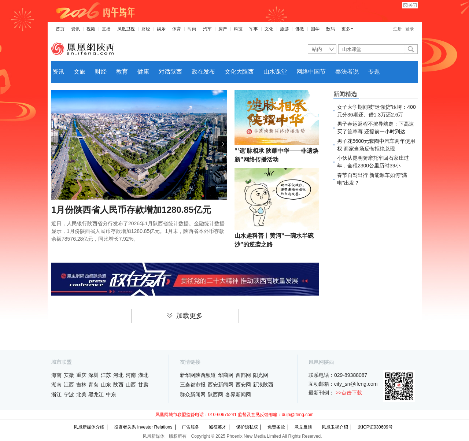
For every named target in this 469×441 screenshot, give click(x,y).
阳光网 (260, 375)
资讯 (75, 29)
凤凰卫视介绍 (335, 427)
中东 (111, 394)
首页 (60, 29)
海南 (56, 375)
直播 (106, 29)
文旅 (79, 71)
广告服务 (190, 427)
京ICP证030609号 (375, 427)
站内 (317, 49)
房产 (222, 29)
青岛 (93, 385)
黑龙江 (96, 394)
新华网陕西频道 (198, 375)
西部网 (243, 375)
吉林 (81, 385)
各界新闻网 (238, 394)
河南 (131, 375)
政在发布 (203, 71)
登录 (409, 29)
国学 (315, 29)
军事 (253, 29)
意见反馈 (303, 427)
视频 (90, 29)
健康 (143, 71)
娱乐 (161, 29)
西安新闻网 (220, 385)
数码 (330, 29)
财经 (145, 29)
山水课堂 (275, 71)
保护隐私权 (247, 427)
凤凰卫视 (126, 29)
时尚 (192, 29)
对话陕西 (170, 71)
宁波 (69, 394)
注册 (397, 29)
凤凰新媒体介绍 (89, 427)
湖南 (56, 385)
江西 (69, 385)
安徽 (69, 375)
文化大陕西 (239, 71)
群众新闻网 (193, 394)
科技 (238, 29)
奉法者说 (347, 71)
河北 (118, 375)
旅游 (284, 29)
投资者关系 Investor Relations (143, 427)
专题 (374, 71)
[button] (222, 144)
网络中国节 (311, 71)
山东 (106, 385)
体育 (176, 29)
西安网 (243, 385)
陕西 (118, 385)
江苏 (106, 375)
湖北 (143, 375)
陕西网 (215, 394)
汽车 (207, 29)
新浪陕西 (263, 385)
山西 (131, 385)
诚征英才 (217, 427)
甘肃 (143, 385)
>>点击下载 (349, 393)
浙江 (56, 394)
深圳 (93, 375)
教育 (122, 71)
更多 (345, 29)
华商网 (225, 375)
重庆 (81, 375)
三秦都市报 (193, 385)
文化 (269, 29)
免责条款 (276, 427)
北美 (81, 394)
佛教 (299, 29)
